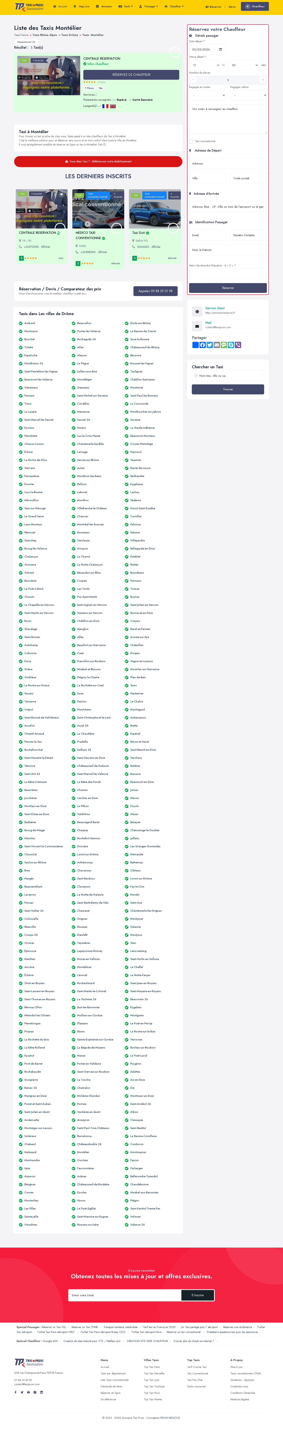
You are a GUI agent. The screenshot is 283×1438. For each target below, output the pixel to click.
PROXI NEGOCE (170, 1418)
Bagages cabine (239, 87)
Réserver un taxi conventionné (184, 1332)
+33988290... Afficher (94, 252)
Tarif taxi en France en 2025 (159, 1327)
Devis (232, 7)
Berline (115, 263)
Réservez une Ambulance (237, 1327)
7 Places (89, 88)
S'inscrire (198, 1295)
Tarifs (125, 6)
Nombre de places (199, 73)
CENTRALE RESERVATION (39, 232)
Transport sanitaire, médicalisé (120, 1327)
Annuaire (104, 6)
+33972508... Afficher (37, 247)
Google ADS (50, 1341)
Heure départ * (198, 57)
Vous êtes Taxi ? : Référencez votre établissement (98, 161)
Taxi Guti (140, 232)
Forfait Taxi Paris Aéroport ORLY (56, 1332)
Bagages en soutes (199, 87)
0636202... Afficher (149, 247)
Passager (148, 6)
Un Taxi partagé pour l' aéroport (199, 1327)
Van (101, 88)
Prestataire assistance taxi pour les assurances (232, 1332)
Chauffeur (173, 6)
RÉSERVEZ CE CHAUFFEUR (131, 74)
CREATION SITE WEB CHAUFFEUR (147, 1341)
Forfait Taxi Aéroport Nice (146, 1332)
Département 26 (26, 42)
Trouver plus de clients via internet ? (193, 1341)
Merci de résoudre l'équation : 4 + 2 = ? (212, 265)
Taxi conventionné (205, 141)
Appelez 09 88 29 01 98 (156, 291)
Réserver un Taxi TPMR (85, 1327)
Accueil (60, 6)
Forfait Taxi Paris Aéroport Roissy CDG (103, 1332)
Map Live (81, 6)
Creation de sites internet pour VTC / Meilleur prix (92, 1341)
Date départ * (197, 41)
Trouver (228, 389)
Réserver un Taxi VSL (54, 1327)
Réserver (213, 7)
